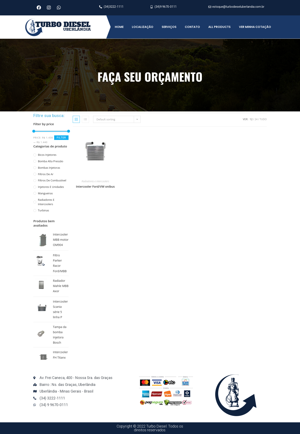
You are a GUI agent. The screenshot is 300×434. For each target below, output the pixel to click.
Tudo (263, 119)
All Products (219, 27)
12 (251, 119)
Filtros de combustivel (52, 180)
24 (256, 119)
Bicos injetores (47, 155)
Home (119, 27)
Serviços (169, 27)
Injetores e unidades (51, 187)
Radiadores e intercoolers (46, 202)
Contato (192, 27)
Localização (142, 27)
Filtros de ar (45, 174)
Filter (61, 137)
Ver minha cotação (255, 27)
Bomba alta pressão (50, 161)
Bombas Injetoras (49, 168)
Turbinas (43, 210)
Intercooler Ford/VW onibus (95, 186)
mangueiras (45, 193)
